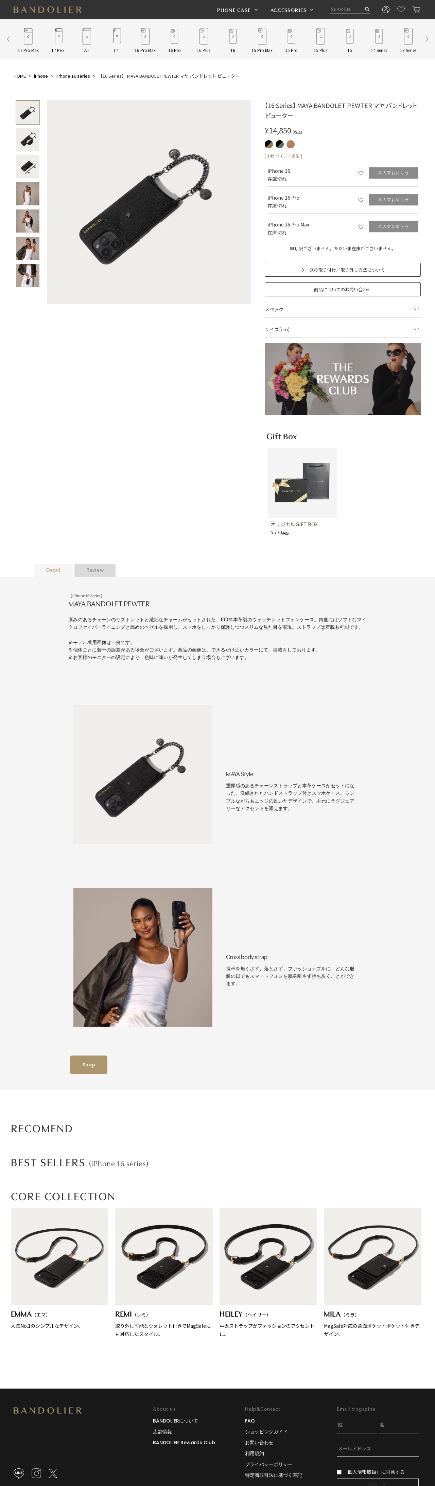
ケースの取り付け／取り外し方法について (343, 270)
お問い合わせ (259, 1442)
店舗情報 (162, 1431)
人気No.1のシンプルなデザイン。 (59, 1268)
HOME (20, 76)
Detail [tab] (53, 570)
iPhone (41, 76)
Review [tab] (95, 570)
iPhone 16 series (73, 76)
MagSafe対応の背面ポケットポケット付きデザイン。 (372, 1272)
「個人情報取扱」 (362, 1471)
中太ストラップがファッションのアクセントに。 (268, 1272)
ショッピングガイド (266, 1431)
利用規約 (254, 1453)
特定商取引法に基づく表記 (273, 1475)
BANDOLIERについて (175, 1420)
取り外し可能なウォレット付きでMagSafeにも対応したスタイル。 (164, 1272)
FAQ (250, 1420)
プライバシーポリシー (269, 1464)
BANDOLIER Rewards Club (184, 1442)
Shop (88, 1064)
